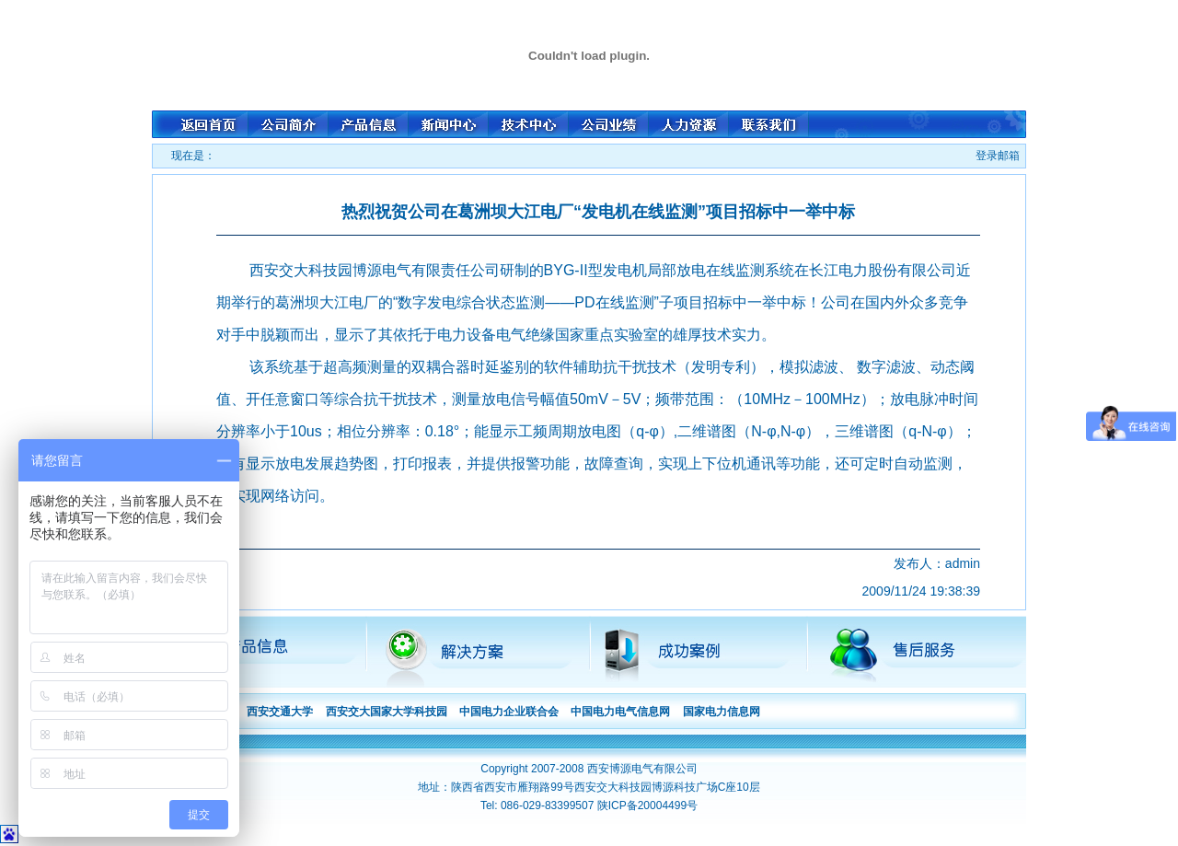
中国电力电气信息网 (620, 711)
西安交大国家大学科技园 (386, 711)
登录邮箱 (998, 155)
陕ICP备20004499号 (647, 805)
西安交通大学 (280, 711)
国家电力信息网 (721, 711)
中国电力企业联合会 (509, 711)
